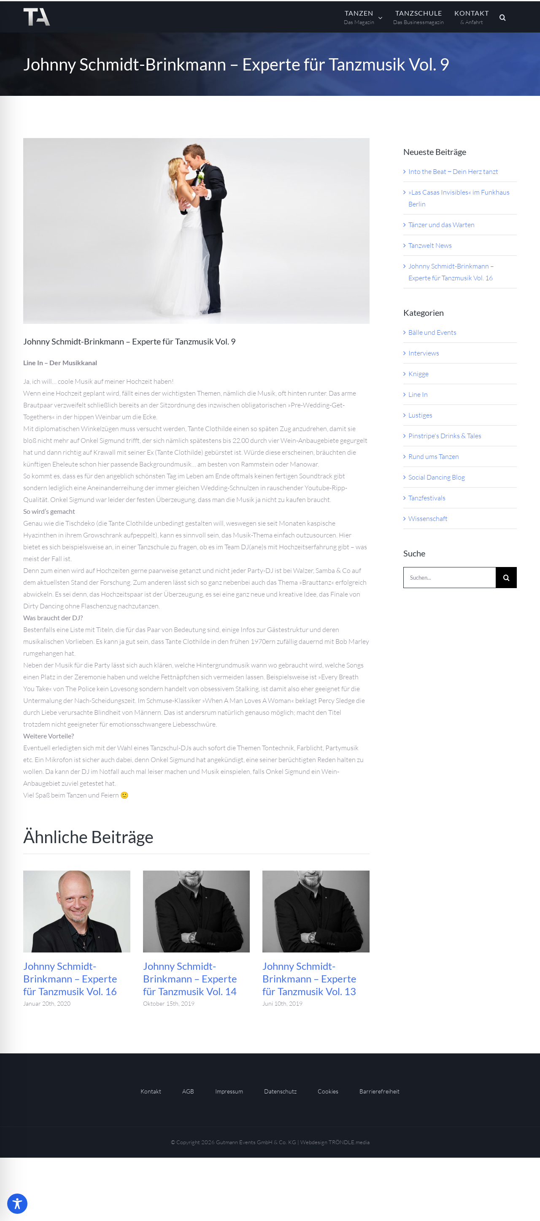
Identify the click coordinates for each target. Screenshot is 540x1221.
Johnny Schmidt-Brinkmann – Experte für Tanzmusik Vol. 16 (70, 978)
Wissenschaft (428, 518)
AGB (188, 1091)
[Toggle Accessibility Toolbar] (17, 1204)
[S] (196, 231)
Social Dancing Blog (436, 477)
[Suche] (506, 577)
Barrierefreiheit (379, 1091)
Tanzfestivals (427, 498)
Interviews (423, 353)
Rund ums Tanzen (433, 456)
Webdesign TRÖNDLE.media (335, 1142)
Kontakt (150, 1091)
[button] (503, 17)
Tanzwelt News (430, 245)
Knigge (418, 373)
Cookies (328, 1091)
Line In (418, 394)
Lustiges (420, 415)
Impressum (229, 1091)
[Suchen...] (449, 577)
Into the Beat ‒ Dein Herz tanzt (453, 171)
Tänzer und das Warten (441, 224)
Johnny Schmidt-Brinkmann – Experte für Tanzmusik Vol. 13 (309, 978)
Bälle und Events (432, 332)
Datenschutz (280, 1091)
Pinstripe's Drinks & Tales (444, 435)
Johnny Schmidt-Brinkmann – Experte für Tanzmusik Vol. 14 (190, 978)
